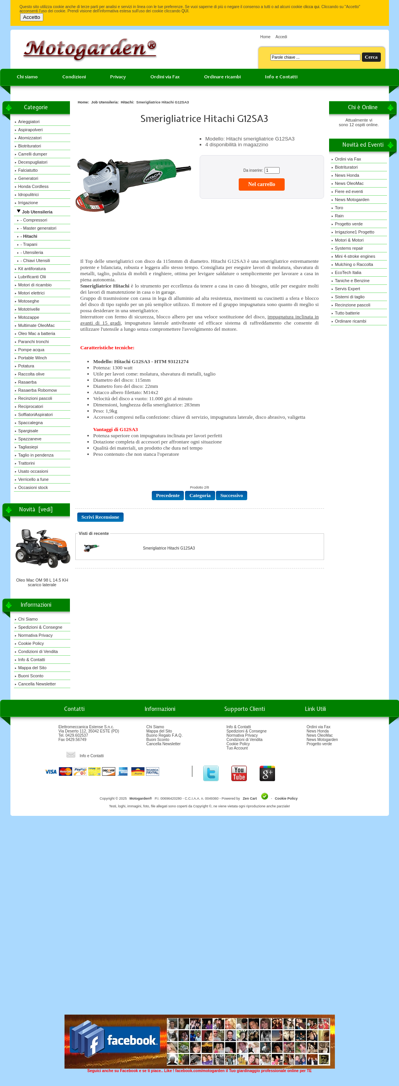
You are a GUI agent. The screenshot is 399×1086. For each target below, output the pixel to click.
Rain (337, 215)
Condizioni (74, 77)
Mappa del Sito (30, 667)
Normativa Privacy (34, 635)
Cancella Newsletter (35, 684)
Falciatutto (26, 170)
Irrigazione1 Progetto (352, 232)
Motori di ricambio (33, 284)
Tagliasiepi (26, 447)
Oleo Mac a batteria (35, 333)
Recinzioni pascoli (33, 398)
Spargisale (26, 430)
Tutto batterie (345, 313)
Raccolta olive (29, 374)
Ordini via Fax (165, 77)
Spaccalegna (29, 422)
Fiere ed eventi (347, 191)
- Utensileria (29, 252)
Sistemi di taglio (348, 296)
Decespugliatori (31, 162)
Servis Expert (345, 288)
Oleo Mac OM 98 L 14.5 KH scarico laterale (43, 580)
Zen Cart (250, 798)
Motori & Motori (347, 240)
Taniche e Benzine (350, 280)
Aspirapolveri (29, 129)
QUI (185, 11)
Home (265, 37)
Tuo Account (237, 748)
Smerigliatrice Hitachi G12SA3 (169, 548)
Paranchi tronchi (32, 341)
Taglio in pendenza (34, 455)
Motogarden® (140, 798)
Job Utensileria (104, 102)
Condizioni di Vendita (36, 651)
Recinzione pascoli (350, 305)
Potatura (24, 366)
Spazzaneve (28, 438)
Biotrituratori (28, 146)
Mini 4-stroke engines (353, 256)
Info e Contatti (281, 77)
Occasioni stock (31, 487)
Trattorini (25, 463)
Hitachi (127, 102)
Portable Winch (31, 357)
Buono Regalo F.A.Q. (164, 735)
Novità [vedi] (36, 509)
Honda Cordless (32, 186)
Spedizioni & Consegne (38, 627)
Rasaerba (26, 382)
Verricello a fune (32, 479)
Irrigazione (26, 202)
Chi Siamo (26, 619)
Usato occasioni (31, 471)
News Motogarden (350, 199)
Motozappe (27, 317)
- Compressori (31, 220)
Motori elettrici (29, 293)
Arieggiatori (27, 121)
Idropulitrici (27, 194)
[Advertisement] (89, 918)
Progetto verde (347, 224)
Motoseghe (27, 301)
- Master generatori (35, 228)
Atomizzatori (28, 137)
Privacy (118, 77)
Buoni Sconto (29, 675)
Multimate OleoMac (35, 325)
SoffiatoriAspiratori (34, 414)
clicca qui (311, 7)
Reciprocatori (29, 406)
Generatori (26, 178)
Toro (337, 207)
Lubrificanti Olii (30, 276)
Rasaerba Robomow (36, 390)
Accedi (281, 37)
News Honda (345, 175)
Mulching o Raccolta (352, 264)
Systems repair (347, 248)
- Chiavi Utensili (32, 260)
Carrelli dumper (31, 154)
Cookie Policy (29, 643)
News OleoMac (347, 183)
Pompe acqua (29, 349)
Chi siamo (27, 77)
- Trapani (26, 244)
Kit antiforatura (30, 268)
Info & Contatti (30, 659)
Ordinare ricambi (222, 77)
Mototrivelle (27, 309)
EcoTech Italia (346, 272)
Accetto (31, 17)
